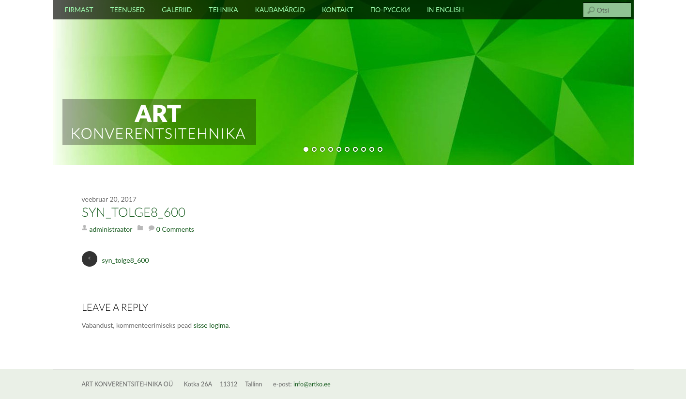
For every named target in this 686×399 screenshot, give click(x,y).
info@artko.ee (312, 384)
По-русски (390, 9)
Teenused (127, 9)
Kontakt (337, 9)
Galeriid (177, 9)
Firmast (79, 9)
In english (445, 9)
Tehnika (223, 9)
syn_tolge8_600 (133, 213)
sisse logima (211, 325)
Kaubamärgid (280, 9)
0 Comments (175, 229)
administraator (111, 229)
